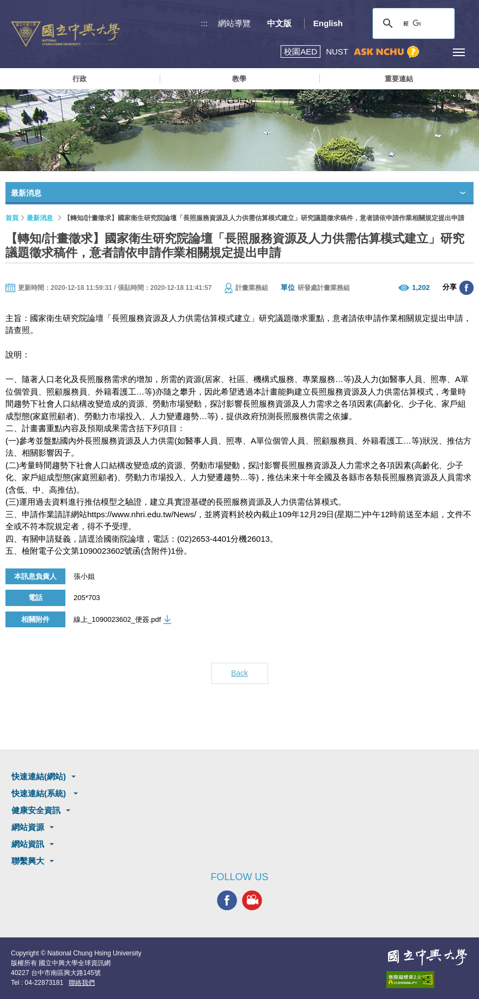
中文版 (279, 23)
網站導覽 (234, 23)
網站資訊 (27, 844)
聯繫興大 (27, 860)
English (328, 23)
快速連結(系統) (39, 793)
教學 (239, 79)
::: (204, 23)
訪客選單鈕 (434, 52)
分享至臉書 (466, 288)
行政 (79, 79)
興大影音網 (252, 900)
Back (239, 673)
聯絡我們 (82, 982)
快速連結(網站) (38, 776)
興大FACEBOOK (227, 900)
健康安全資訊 (35, 810)
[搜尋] (412, 23)
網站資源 (27, 827)
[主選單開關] (458, 52)
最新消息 (40, 218)
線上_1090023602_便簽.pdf (117, 619)
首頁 (12, 218)
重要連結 (399, 79)
